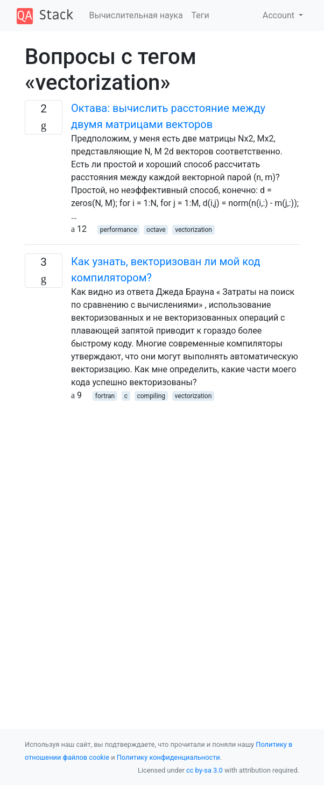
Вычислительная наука (136, 15)
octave (156, 230)
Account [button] (280, 15)
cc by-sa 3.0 (204, 770)
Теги (200, 15)
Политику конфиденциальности (168, 757)
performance (118, 230)
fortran (105, 396)
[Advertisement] (162, 477)
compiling (151, 396)
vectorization (193, 230)
